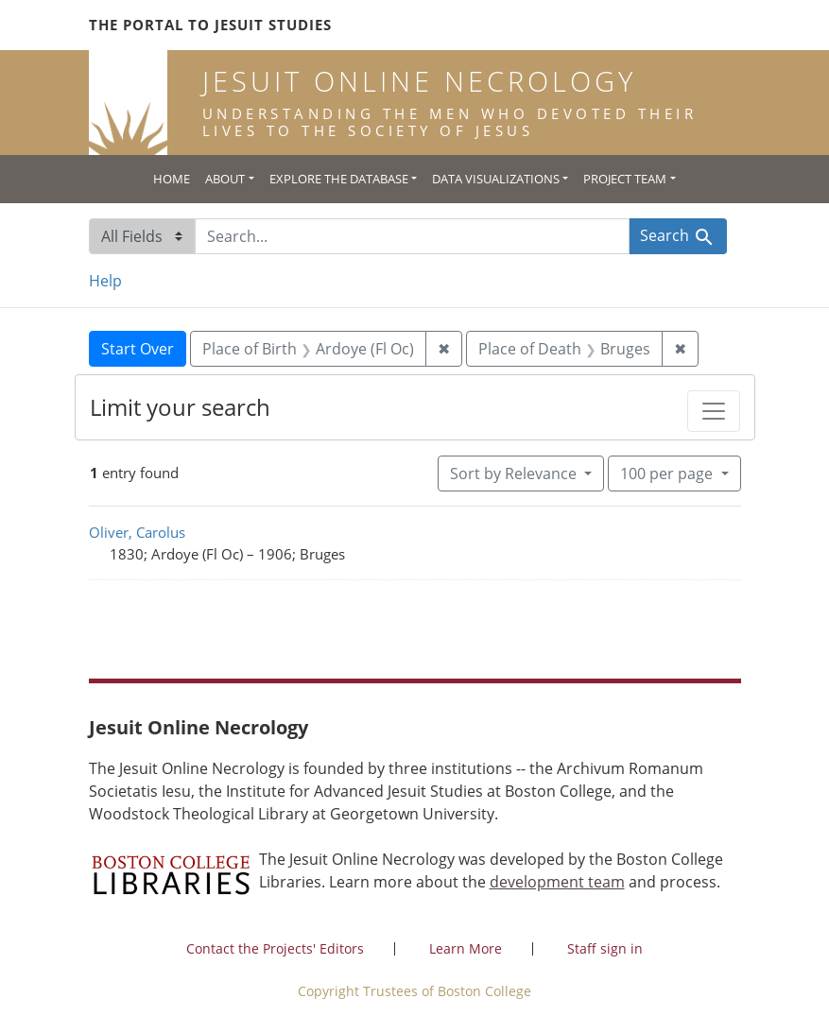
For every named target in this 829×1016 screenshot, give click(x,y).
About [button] (225, 178)
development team (557, 881)
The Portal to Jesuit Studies (210, 24)
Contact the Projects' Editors (275, 948)
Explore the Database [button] (338, 178)
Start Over (137, 348)
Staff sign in (605, 948)
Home (171, 178)
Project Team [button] (624, 178)
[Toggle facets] (713, 411)
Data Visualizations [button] (496, 178)
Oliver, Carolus (137, 532)
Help (105, 280)
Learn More (465, 948)
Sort (515, 473)
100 (668, 472)
